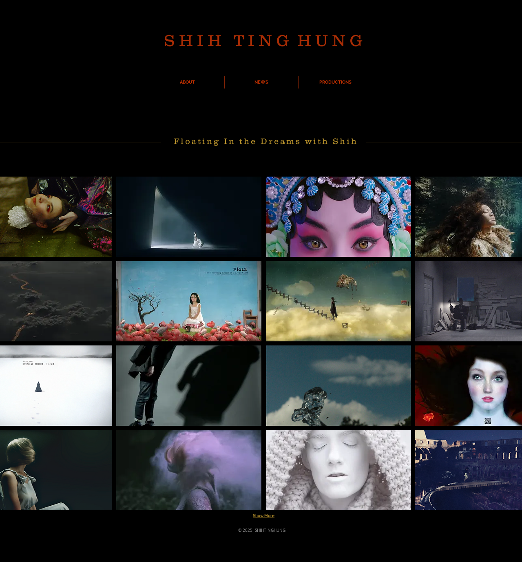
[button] (188, 217)
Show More (263, 515)
